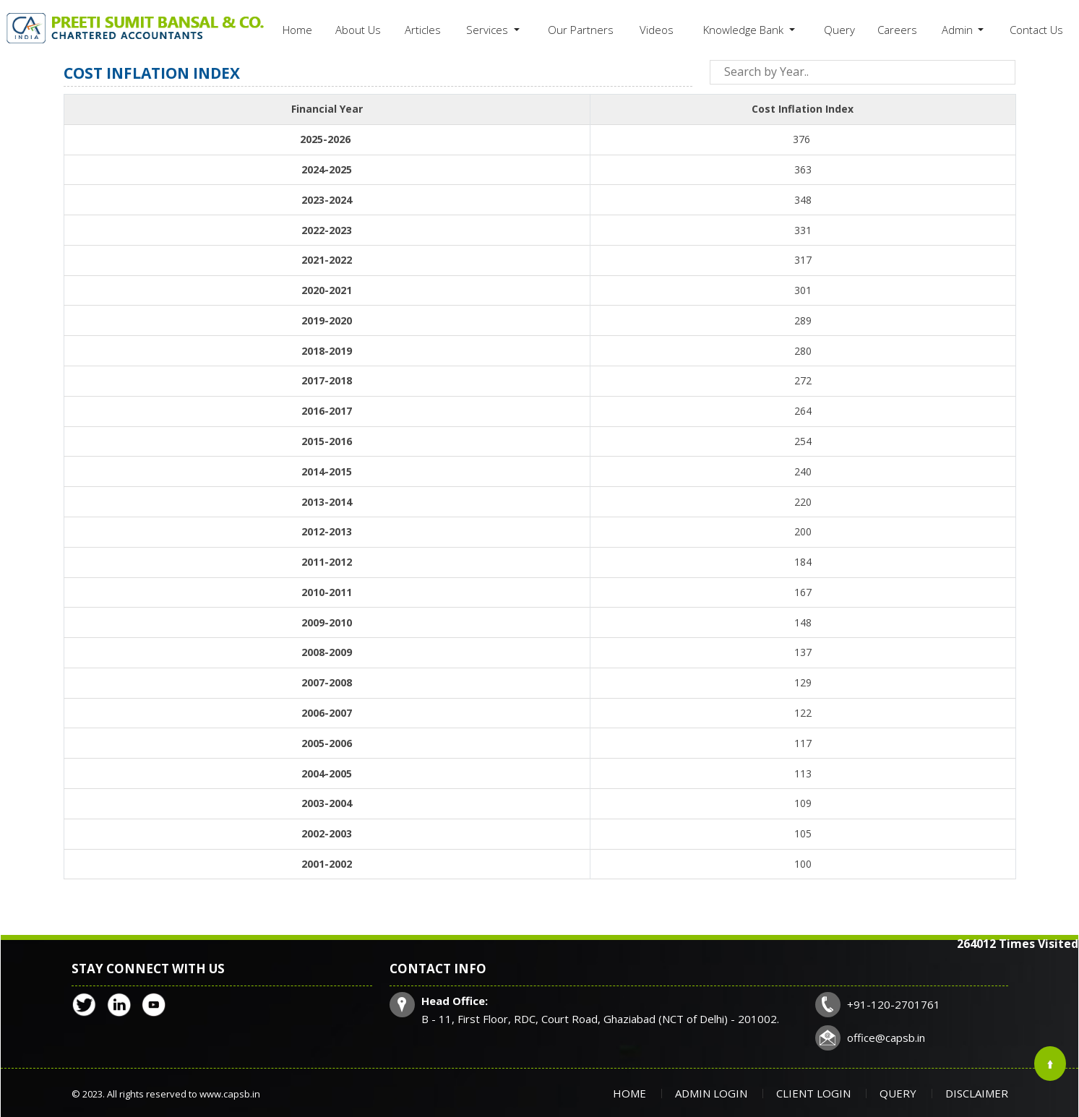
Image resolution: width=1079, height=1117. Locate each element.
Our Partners (581, 29)
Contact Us (1036, 29)
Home (297, 29)
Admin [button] (959, 29)
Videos (657, 29)
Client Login (813, 1093)
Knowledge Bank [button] (744, 29)
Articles (423, 29)
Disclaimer (976, 1093)
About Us (358, 29)
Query (839, 29)
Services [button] (488, 29)
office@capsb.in (886, 1037)
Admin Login (711, 1093)
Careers (897, 29)
